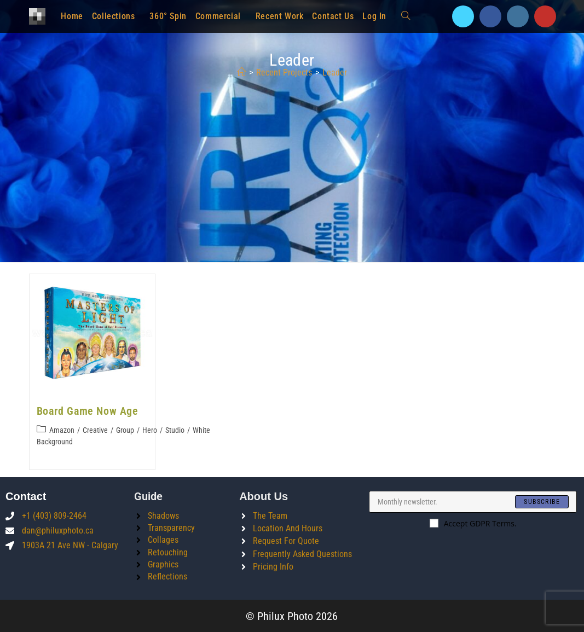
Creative (95, 430)
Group (125, 430)
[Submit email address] (542, 501)
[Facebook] (490, 16)
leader (334, 72)
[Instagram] (518, 16)
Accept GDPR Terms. (473, 523)
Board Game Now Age (87, 411)
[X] (463, 16)
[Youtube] (545, 16)
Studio (174, 430)
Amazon (61, 430)
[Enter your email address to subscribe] (473, 501)
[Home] (241, 72)
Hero (149, 430)
